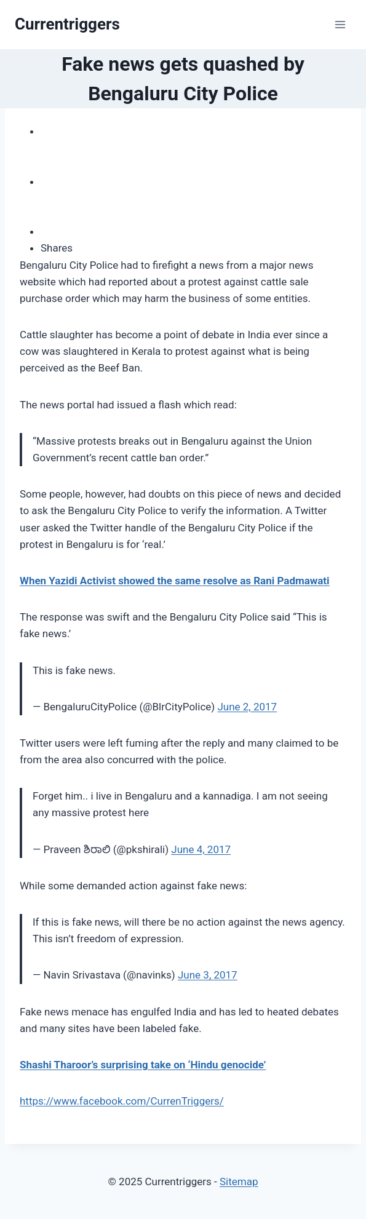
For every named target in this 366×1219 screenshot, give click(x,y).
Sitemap (239, 1181)
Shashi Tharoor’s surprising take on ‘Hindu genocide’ (143, 1064)
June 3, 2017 (207, 975)
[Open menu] (339, 24)
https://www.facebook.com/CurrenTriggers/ (122, 1101)
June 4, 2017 (201, 849)
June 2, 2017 (247, 707)
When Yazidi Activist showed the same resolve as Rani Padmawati (175, 580)
